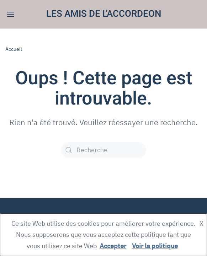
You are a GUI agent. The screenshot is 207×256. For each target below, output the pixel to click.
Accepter (113, 246)
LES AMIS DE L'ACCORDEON (103, 14)
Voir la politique (155, 246)
